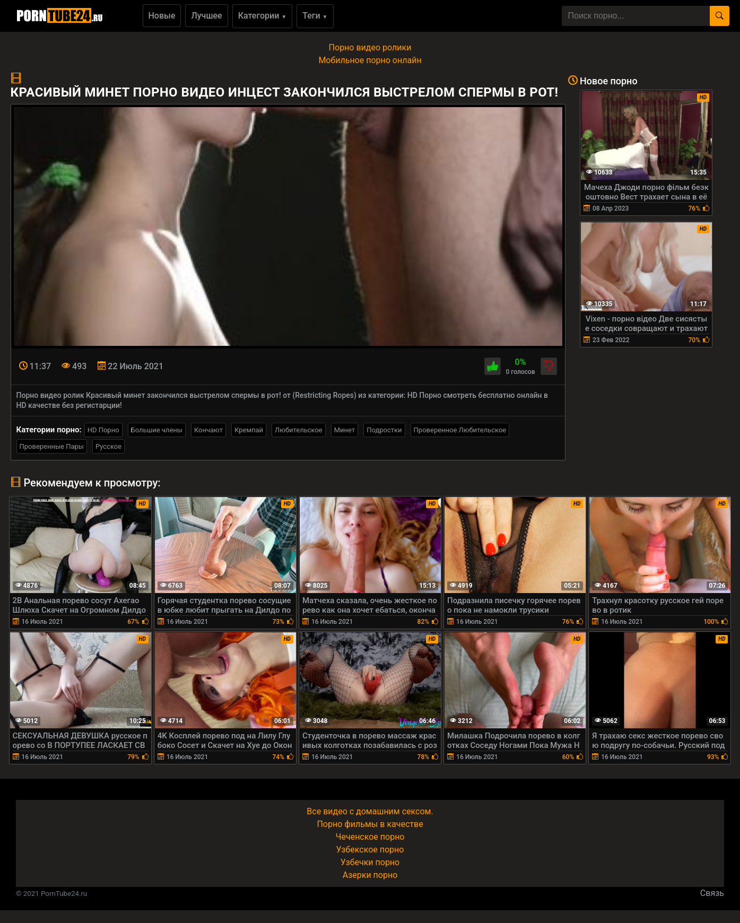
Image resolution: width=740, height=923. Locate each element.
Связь (712, 893)
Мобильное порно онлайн (369, 60)
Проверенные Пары (52, 446)
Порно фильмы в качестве (370, 824)
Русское (108, 446)
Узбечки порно (370, 862)
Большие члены (156, 430)
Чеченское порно (370, 837)
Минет (344, 430)
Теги (314, 16)
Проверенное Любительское (460, 430)
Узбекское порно (370, 849)
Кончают (208, 430)
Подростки (384, 430)
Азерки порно (370, 875)
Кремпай (248, 430)
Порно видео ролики (370, 47)
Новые (162, 16)
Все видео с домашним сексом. (370, 811)
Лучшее (206, 16)
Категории (262, 16)
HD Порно (103, 430)
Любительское (299, 430)
